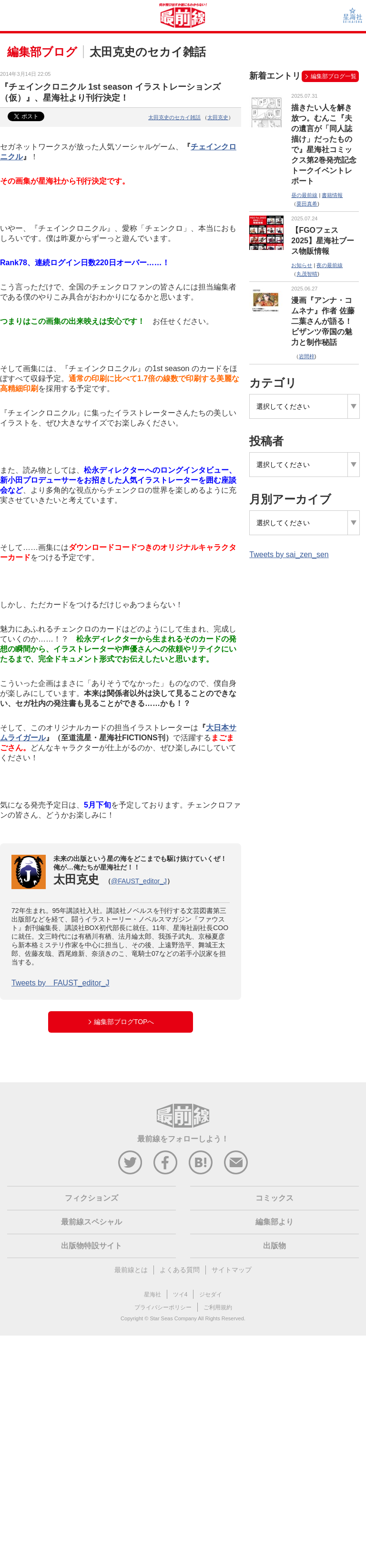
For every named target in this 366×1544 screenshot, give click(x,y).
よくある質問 (180, 1270)
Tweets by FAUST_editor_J (60, 983)
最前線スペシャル (91, 1222)
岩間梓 (307, 356)
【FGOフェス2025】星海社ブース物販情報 (322, 240)
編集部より (274, 1222)
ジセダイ (210, 1294)
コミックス (274, 1198)
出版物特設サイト (91, 1246)
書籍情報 (332, 195)
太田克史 (217, 117)
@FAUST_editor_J (139, 881)
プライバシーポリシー (163, 1307)
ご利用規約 (217, 1307)
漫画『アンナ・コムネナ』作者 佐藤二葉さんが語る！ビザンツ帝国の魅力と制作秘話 (322, 321)
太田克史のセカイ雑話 (174, 117)
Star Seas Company (173, 1318)
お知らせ (301, 265)
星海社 (152, 1294)
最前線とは (131, 1270)
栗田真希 (306, 204)
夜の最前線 (329, 265)
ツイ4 (180, 1294)
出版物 (274, 1246)
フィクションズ (91, 1198)
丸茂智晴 (306, 274)
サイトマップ (232, 1270)
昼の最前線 (304, 195)
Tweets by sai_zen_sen (288, 554)
